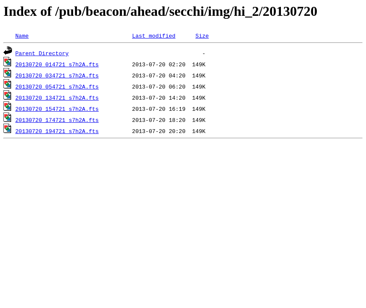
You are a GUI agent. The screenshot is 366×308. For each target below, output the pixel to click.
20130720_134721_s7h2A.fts (57, 97)
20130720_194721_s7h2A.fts (57, 131)
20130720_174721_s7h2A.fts (57, 120)
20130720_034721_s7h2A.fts (57, 75)
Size (202, 35)
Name (22, 35)
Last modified (153, 35)
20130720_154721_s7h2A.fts (57, 109)
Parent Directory (42, 53)
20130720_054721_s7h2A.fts (57, 86)
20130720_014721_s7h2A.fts (57, 64)
